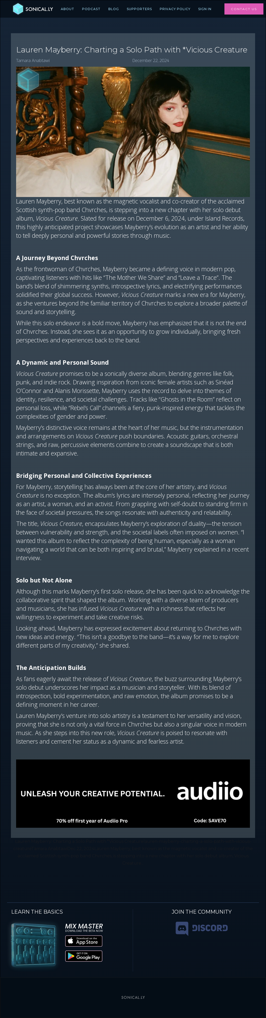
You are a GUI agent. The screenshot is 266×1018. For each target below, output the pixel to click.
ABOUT (67, 9)
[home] (32, 9)
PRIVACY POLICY (175, 9)
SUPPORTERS (139, 9)
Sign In (204, 9)
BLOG (113, 9)
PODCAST (91, 9)
